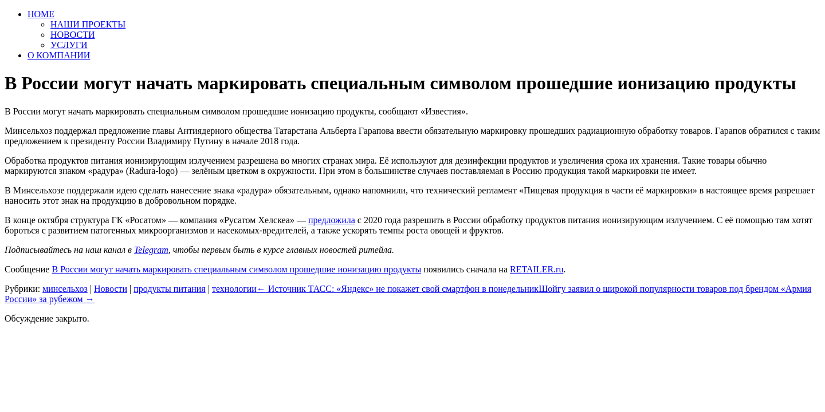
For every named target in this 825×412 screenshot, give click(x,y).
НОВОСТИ (72, 34)
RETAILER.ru (536, 269)
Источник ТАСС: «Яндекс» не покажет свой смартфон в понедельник (398, 289)
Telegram (151, 250)
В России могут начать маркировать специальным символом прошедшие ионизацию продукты (236, 269)
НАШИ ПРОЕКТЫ (87, 24)
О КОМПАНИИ (59, 55)
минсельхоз (65, 289)
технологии (234, 289)
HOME (41, 14)
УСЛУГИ (69, 45)
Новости (110, 289)
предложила (331, 220)
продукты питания (169, 289)
